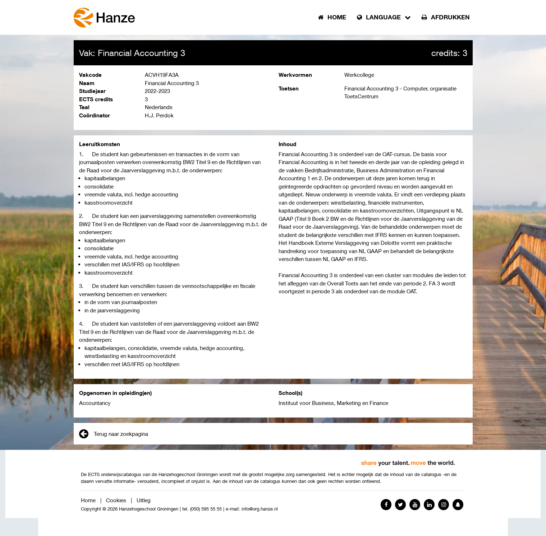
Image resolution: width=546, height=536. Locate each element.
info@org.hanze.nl (260, 509)
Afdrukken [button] (446, 17)
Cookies (116, 500)
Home (88, 500)
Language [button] (384, 17)
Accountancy (95, 403)
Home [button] (332, 17)
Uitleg (144, 500)
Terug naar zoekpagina (113, 433)
